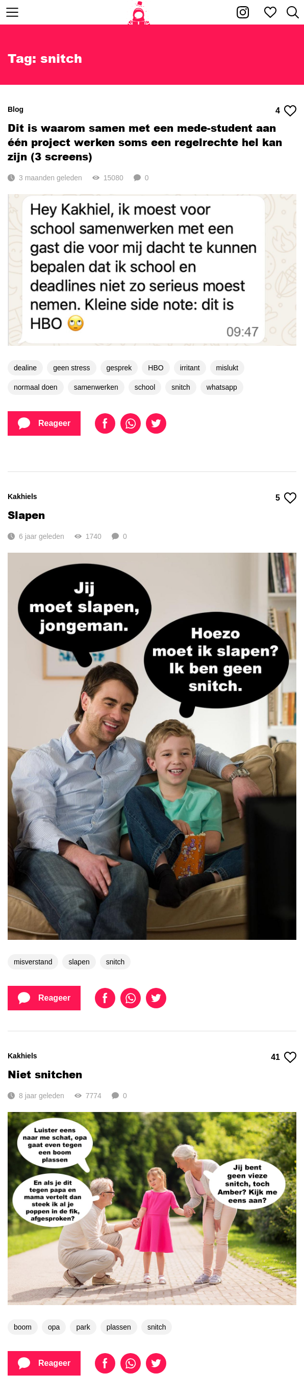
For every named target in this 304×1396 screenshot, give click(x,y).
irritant (190, 368)
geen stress (71, 368)
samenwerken (96, 387)
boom (23, 1327)
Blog (15, 109)
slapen (78, 962)
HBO (155, 368)
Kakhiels (22, 496)
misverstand (33, 962)
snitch (180, 387)
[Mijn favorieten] (270, 12)
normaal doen (36, 387)
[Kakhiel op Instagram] (243, 12)
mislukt (227, 368)
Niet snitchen (45, 1074)
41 (283, 1057)
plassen (119, 1327)
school (145, 387)
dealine (25, 368)
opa (54, 1327)
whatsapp (222, 387)
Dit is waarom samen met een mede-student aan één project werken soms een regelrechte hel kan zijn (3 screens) (145, 142)
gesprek (119, 368)
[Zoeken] (293, 12)
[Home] (139, 12)
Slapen (26, 515)
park (83, 1327)
